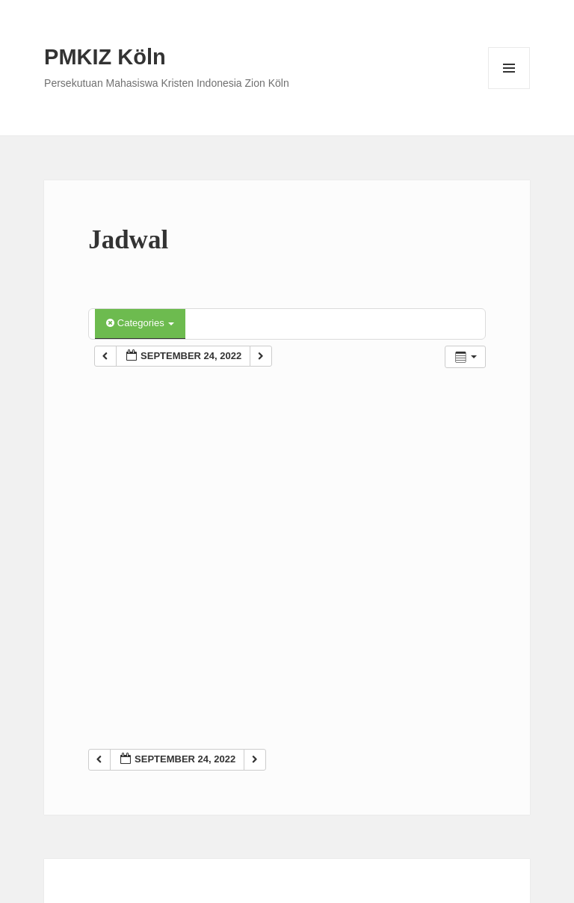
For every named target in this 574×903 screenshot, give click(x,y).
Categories (140, 322)
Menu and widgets (509, 88)
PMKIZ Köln (105, 57)
